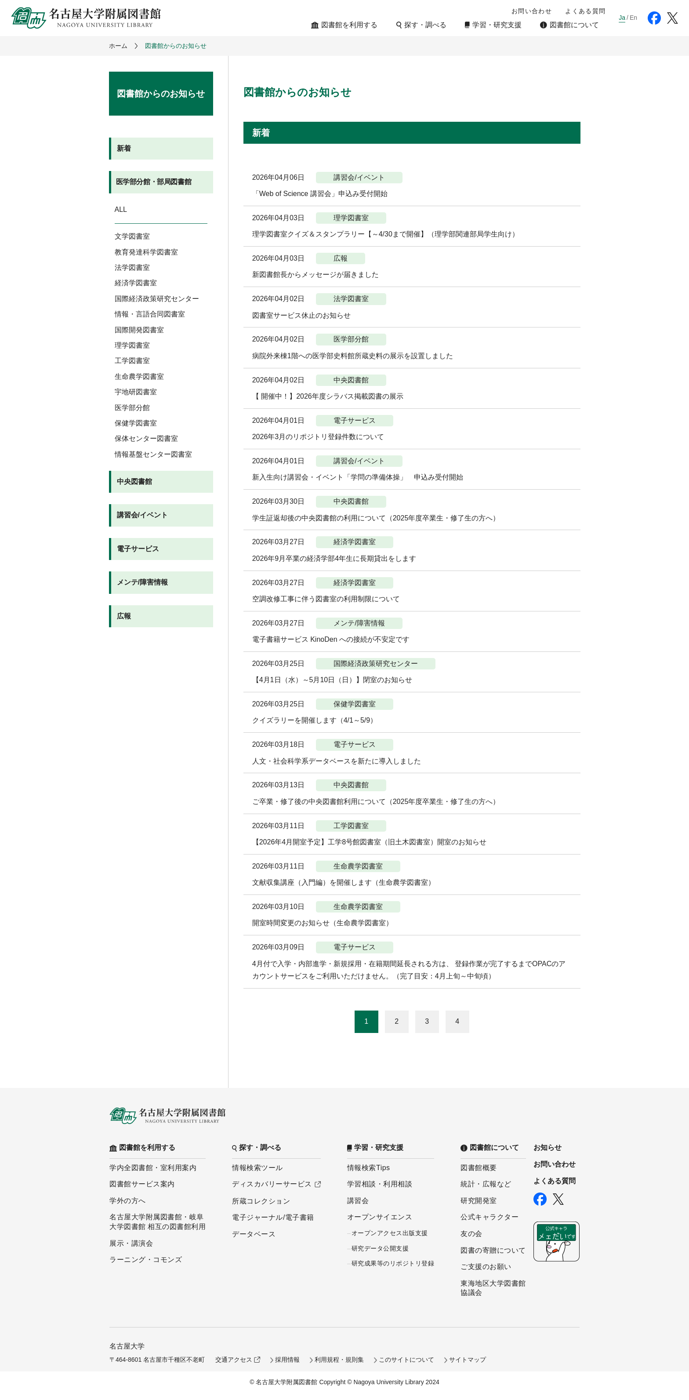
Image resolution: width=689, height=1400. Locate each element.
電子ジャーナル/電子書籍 (273, 1217)
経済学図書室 (136, 283)
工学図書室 (132, 360)
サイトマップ (467, 1359)
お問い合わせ (531, 11)
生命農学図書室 (139, 376)
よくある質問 (585, 11)
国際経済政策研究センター (157, 298)
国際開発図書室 (139, 330)
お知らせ (547, 1147)
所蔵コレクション (261, 1201)
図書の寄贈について (493, 1250)
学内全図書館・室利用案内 (152, 1167)
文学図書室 (132, 236)
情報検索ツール (257, 1167)
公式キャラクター (490, 1217)
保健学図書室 (136, 423)
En (633, 17)
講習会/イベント (142, 515)
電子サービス (138, 549)
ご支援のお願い (486, 1266)
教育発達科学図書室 (146, 252)
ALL (121, 209)
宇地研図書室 (136, 392)
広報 (124, 616)
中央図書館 (134, 481)
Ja (622, 17)
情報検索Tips (368, 1167)
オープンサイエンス (380, 1217)
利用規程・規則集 (339, 1359)
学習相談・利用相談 (380, 1184)
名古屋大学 (127, 1346)
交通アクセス (233, 1359)
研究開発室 (479, 1200)
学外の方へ (127, 1200)
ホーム (118, 45)
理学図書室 (132, 345)
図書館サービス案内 (142, 1184)
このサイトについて (406, 1359)
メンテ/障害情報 (142, 582)
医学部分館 (132, 407)
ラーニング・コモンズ (145, 1259)
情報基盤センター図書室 (153, 454)
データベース (254, 1234)
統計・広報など (486, 1184)
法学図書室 (132, 267)
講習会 (358, 1200)
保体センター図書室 (146, 438)
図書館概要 (479, 1167)
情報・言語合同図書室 (150, 314)
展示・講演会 (131, 1243)
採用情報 (287, 1359)
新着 (124, 148)
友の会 (471, 1233)
